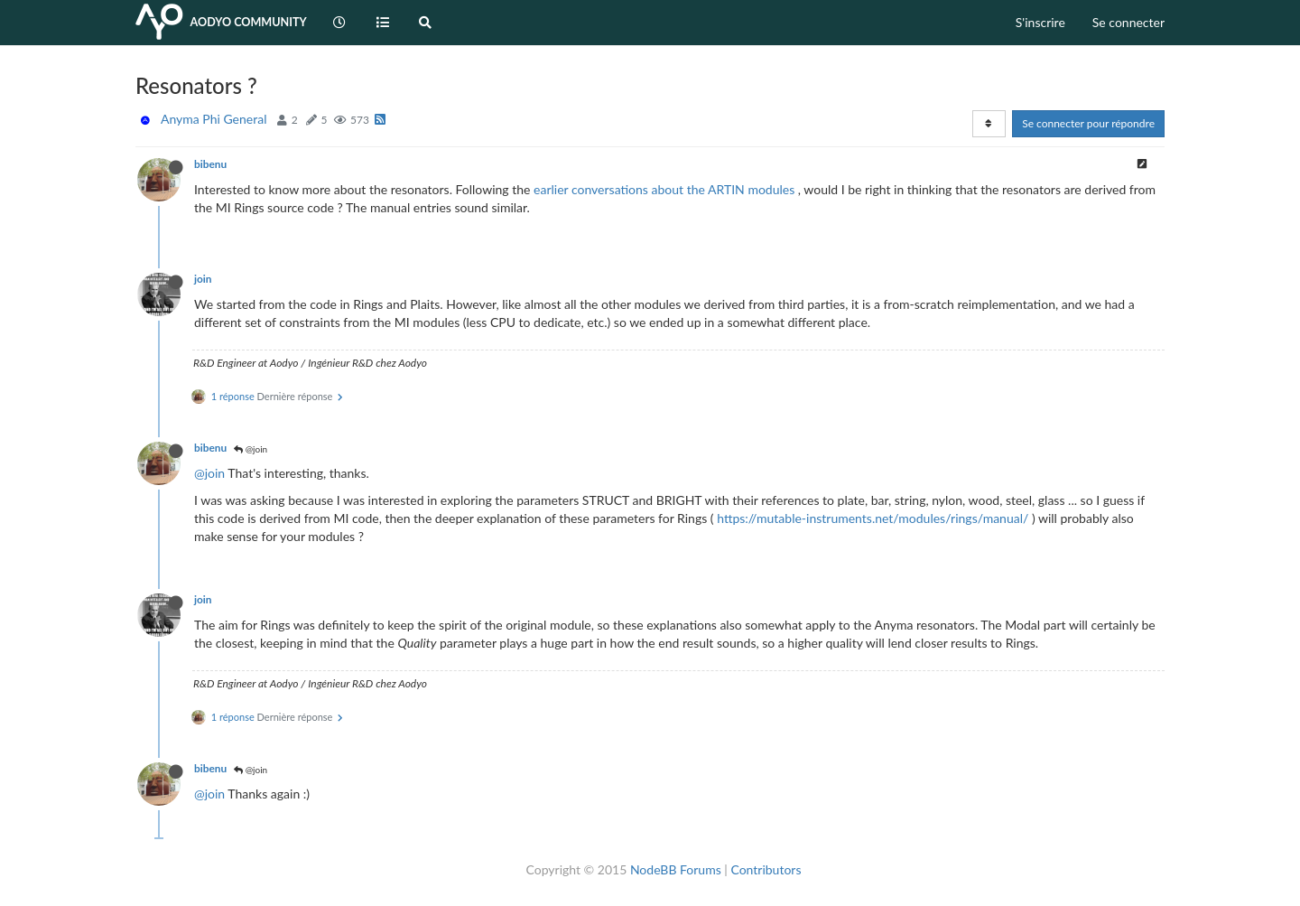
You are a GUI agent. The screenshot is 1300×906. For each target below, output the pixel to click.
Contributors (765, 869)
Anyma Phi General (213, 118)
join (203, 278)
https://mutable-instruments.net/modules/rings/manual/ (872, 518)
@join (250, 449)
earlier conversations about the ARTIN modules (664, 189)
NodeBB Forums (675, 869)
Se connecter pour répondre (1088, 123)
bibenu (210, 164)
